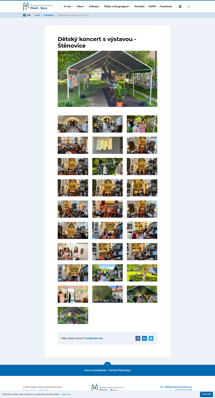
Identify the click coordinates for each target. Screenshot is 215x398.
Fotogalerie (49, 15)
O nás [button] (67, 6)
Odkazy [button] (93, 6)
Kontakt (140, 6)
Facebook (166, 6)
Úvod (37, 15)
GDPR (152, 6)
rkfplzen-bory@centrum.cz (176, 387)
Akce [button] (80, 6)
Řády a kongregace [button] (116, 6)
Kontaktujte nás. (93, 338)
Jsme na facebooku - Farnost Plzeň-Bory (107, 370)
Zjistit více (66, 394)
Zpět (27, 15)
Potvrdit (206, 394)
